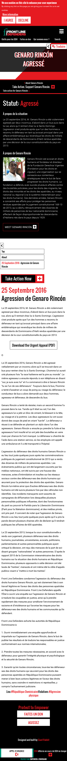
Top (3, 251)
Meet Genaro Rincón (18, 227)
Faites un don (25, 39)
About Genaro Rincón (34, 82)
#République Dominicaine (24, 692)
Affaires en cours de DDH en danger (50, 751)
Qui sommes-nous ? (41, 39)
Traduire (60, 46)
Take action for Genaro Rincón (15, 90)
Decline (23, 20)
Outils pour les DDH (9, 39)
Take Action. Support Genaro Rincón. (31, 87)
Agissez (33, 722)
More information (10, 14)
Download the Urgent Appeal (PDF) (33, 345)
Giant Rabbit (43, 740)
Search (57, 39)
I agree (8, 20)
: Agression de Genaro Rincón (20, 264)
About (4, 257)
